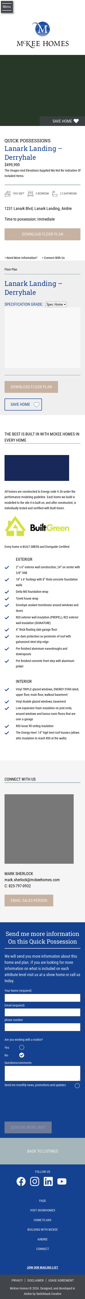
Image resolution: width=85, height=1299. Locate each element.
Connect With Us (53, 258)
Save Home (62, 121)
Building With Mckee (42, 1229)
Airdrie (42, 1239)
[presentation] (43, 1099)
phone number (42, 1024)
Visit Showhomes (42, 1210)
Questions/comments (42, 1071)
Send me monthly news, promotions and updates (35, 1085)
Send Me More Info (28, 1127)
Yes (7, 1047)
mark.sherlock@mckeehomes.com (32, 879)
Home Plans (42, 1220)
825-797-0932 (20, 885)
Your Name (42, 995)
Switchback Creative (48, 1294)
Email (42, 1010)
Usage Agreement (61, 1280)
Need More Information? (21, 258)
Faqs (42, 1201)
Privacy (17, 1280)
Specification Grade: (24, 304)
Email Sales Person (29, 900)
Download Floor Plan (42, 234)
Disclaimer (35, 1280)
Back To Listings (42, 1151)
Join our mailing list (42, 1267)
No (6, 1055)
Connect (42, 1249)
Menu (7, 7)
